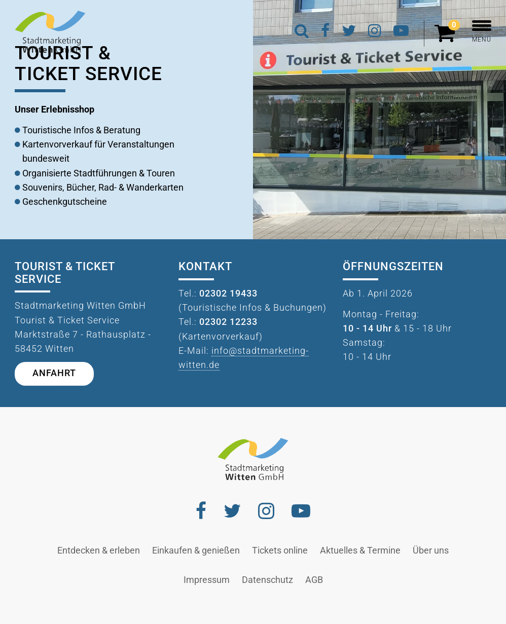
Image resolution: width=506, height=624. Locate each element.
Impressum (207, 580)
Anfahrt (54, 373)
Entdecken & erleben (98, 550)
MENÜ (481, 31)
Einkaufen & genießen (196, 550)
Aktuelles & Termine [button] (360, 550)
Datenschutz (267, 580)
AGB (314, 580)
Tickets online (280, 550)
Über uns (431, 550)
